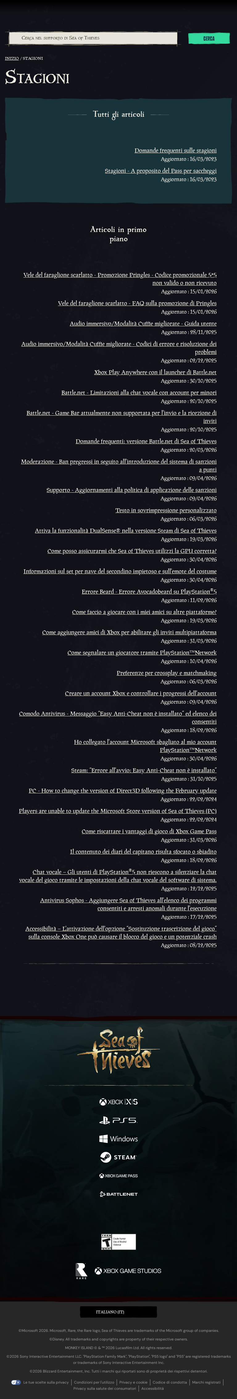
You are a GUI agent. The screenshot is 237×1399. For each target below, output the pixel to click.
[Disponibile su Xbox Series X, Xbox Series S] (118, 1102)
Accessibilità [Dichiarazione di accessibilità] (152, 1388)
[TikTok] (149, 1216)
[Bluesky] (162, 1216)
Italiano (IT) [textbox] (110, 1312)
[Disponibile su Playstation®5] (118, 1121)
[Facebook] (74, 1215)
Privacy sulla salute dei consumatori (104, 1388)
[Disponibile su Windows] (118, 1139)
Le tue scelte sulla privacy (46, 1382)
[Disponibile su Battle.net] (118, 1195)
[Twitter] (86, 1215)
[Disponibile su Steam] (118, 1158)
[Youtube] (118, 1216)
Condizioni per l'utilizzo (94, 1382)
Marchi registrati (206, 1382)
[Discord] (136, 1216)
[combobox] (93, 38)
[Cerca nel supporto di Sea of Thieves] (93, 38)
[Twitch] (99, 1216)
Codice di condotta (170, 1382)
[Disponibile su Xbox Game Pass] (118, 1176)
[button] (118, 1312)
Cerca (208, 39)
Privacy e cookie (133, 1382)
